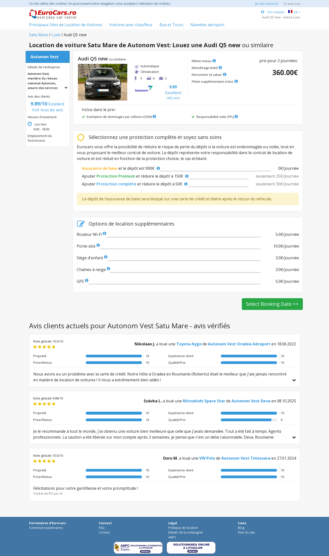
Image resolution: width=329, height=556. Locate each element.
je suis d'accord (266, 3)
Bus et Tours (171, 24)
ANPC (172, 537)
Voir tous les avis (47, 107)
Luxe (56, 34)
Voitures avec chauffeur (131, 24)
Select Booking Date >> (272, 304)
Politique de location (183, 527)
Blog (241, 527)
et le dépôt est (121, 168)
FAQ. (102, 527)
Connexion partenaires (46, 527)
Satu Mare (38, 34)
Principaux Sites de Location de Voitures (65, 24)
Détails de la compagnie (185, 532)
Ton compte (272, 12)
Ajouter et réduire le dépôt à (135, 176)
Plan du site (246, 532)
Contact (104, 532)
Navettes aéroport (207, 24)
